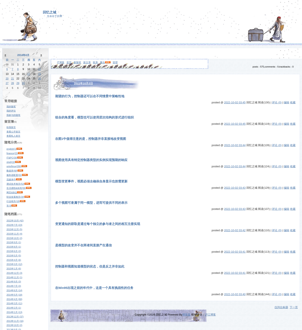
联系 (95, 62)
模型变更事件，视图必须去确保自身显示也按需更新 (91, 181)
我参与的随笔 (13, 115)
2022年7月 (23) (14, 225)
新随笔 (77, 62)
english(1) (12, 149)
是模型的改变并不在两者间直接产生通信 (83, 245)
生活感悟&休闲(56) (16, 188)
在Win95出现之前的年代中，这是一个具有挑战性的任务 (94, 288)
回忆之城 (49, 12)
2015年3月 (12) (14, 264)
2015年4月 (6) (14, 260)
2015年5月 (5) (14, 255)
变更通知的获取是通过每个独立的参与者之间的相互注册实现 (97, 224)
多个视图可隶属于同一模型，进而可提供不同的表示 (91, 202)
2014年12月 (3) (14, 273)
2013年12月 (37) (15, 316)
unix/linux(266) (14, 166)
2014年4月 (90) (14, 299)
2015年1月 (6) (14, 268)
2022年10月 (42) (15, 220)
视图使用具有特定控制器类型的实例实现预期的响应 (91, 160)
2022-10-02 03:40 (235, 294)
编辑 (286, 102)
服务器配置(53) (14, 175)
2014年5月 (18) (14, 295)
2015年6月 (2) (14, 251)
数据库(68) (12, 170)
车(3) (9, 205)
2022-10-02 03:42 (235, 230)
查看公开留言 (13, 131)
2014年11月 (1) (14, 277)
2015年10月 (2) (14, 238)
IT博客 (60, 62)
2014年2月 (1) (14, 308)
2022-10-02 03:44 (235, 145)
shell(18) (11, 162)
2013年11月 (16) (15, 321)
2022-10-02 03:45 (235, 102)
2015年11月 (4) (14, 234)
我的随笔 (11, 106)
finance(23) (12, 153)
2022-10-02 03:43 (235, 187)
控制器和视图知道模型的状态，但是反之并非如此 (89, 266)
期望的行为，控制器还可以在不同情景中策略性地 (89, 96)
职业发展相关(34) (16, 197)
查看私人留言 (13, 136)
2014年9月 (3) (14, 281)
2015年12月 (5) (14, 229)
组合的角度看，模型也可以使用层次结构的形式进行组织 (94, 117)
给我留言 (11, 127)
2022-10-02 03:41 (235, 251)
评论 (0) (277, 102)
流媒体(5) (11, 179)
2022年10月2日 (83, 83)
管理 (115, 62)
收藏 (292, 102)
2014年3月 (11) (14, 303)
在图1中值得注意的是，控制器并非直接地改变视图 (90, 138)
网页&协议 (12, 192)
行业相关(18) (13, 201)
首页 (69, 62)
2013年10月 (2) (14, 325)
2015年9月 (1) (14, 242)
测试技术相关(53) (16, 184)
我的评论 (11, 110)
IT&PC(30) (12, 157)
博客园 (186, 314)
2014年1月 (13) (14, 312)
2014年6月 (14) (14, 290)
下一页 (294, 307)
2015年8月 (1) (14, 247)
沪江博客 (210, 314)
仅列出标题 (281, 307)
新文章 (87, 62)
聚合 (102, 62)
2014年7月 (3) (14, 286)
